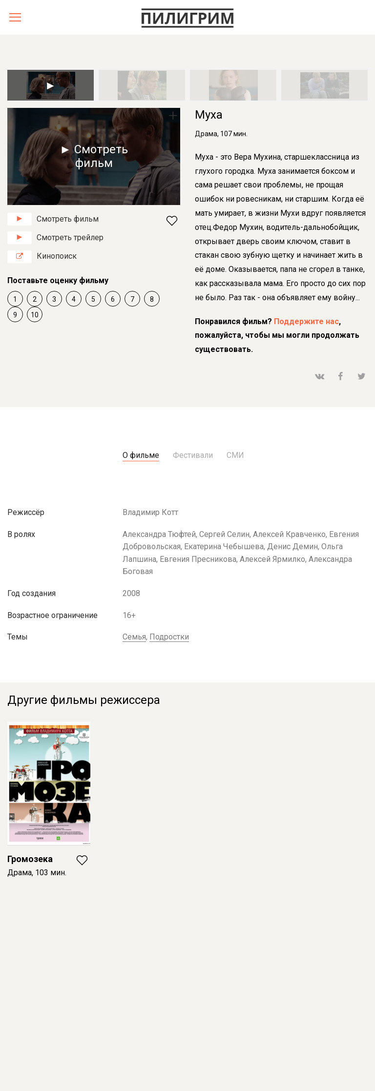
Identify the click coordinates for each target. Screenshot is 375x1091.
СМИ (235, 455)
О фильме (141, 455)
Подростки (169, 636)
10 (35, 315)
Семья (134, 636)
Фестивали (193, 455)
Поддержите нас (306, 321)
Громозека (30, 859)
